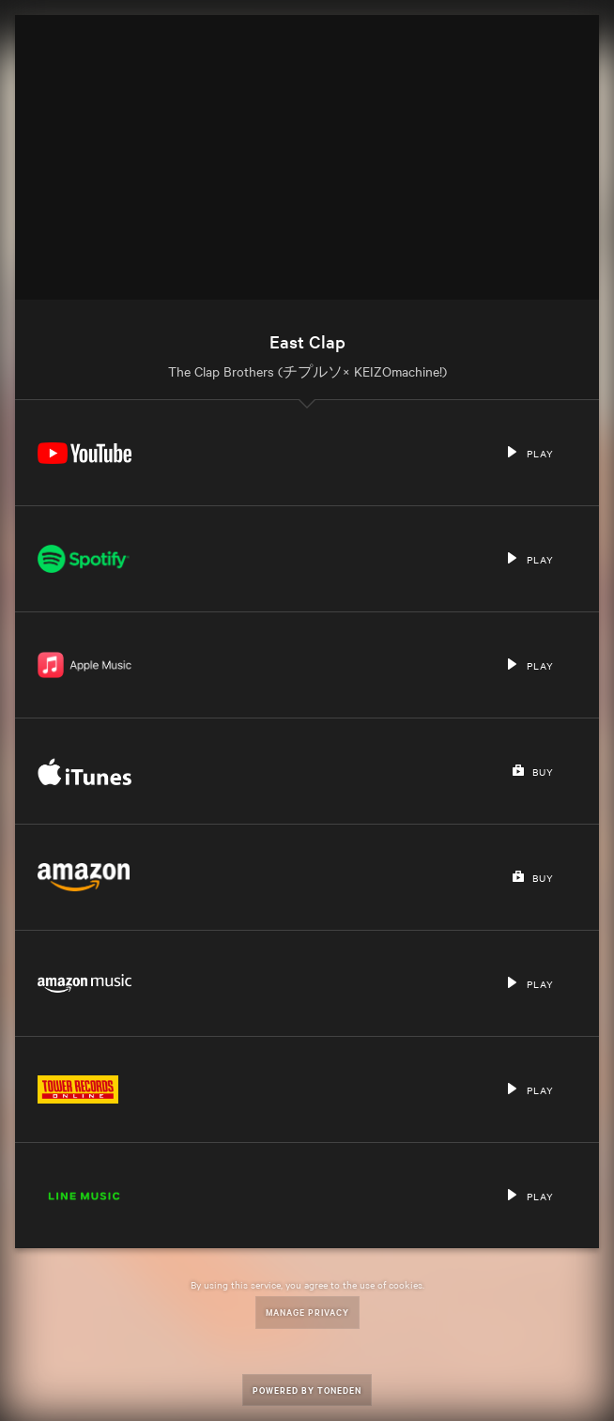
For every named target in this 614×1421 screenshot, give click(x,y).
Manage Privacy (307, 1312)
